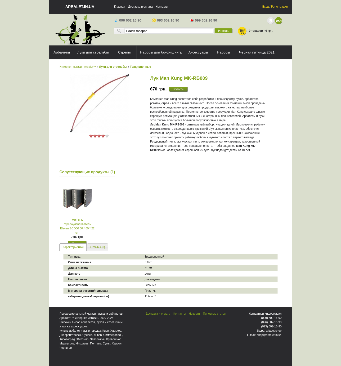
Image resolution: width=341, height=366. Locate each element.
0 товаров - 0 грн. (255, 31)
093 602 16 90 (165, 20)
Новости (194, 313)
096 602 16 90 (127, 20)
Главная (119, 6)
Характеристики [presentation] (73, 247)
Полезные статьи (214, 313)
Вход (265, 6)
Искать (223, 31)
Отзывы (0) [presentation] (97, 247)
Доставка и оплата (140, 6)
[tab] (73, 247)
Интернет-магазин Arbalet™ (77, 66)
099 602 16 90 (203, 20)
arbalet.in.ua (79, 7)
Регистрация (279, 6)
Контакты (162, 6)
